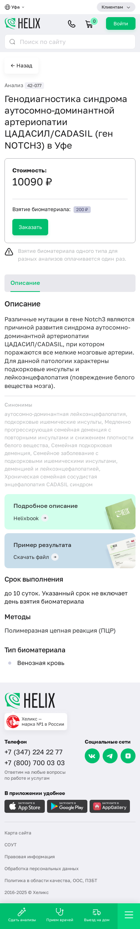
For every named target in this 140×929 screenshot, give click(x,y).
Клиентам (112, 7)
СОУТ (10, 844)
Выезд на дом (96, 914)
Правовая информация (29, 856)
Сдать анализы (22, 914)
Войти (120, 23)
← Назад (21, 65)
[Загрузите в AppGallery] (110, 806)
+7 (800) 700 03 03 (34, 762)
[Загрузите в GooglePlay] (67, 806)
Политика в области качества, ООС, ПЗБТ (50, 880)
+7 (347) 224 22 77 (33, 752)
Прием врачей (59, 914)
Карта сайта (17, 833)
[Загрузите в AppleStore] (24, 806)
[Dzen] (128, 755)
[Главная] (70, 700)
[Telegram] (110, 755)
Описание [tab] (25, 282)
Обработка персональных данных (41, 868)
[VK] (92, 755)
